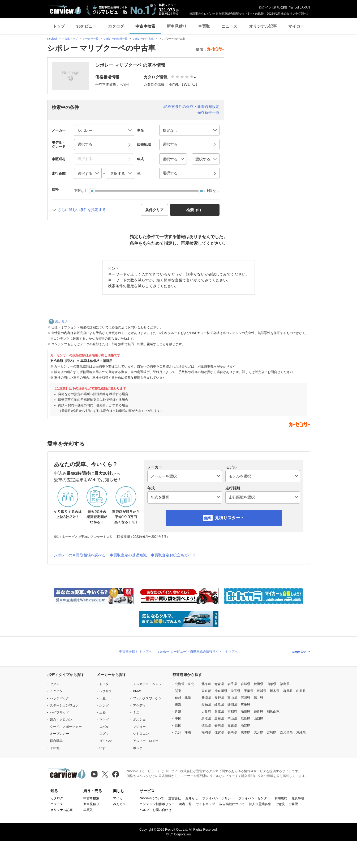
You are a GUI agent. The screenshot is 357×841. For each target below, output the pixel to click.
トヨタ (104, 684)
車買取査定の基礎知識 (128, 555)
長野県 (219, 698)
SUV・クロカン (61, 719)
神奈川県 (220, 691)
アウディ (139, 705)
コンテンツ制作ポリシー (157, 804)
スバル (104, 727)
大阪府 (206, 711)
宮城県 (245, 684)
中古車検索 (145, 26)
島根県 (219, 718)
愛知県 (206, 705)
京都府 (232, 711)
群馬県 (288, 691)
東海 (178, 705)
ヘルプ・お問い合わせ (155, 810)
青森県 (219, 684)
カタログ (116, 26)
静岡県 (232, 705)
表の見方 (58, 322)
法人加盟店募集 (260, 804)
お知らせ (191, 798)
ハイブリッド (59, 712)
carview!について (152, 798)
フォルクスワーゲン (147, 698)
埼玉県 (235, 691)
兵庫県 (219, 711)
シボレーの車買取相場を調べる (80, 555)
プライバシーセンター (254, 798)
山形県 (271, 684)
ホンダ (104, 705)
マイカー (296, 26)
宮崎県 (271, 732)
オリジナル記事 (263, 26)
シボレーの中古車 (143, 38)
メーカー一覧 (90, 38)
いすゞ (104, 748)
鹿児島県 (286, 732)
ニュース (229, 26)
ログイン (265, 7)
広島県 (245, 718)
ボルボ (138, 748)
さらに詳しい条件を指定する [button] (82, 210)
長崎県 (232, 732)
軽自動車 (56, 741)
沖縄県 (301, 732)
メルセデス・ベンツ (147, 684)
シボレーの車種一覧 (115, 38)
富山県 (232, 698)
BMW (137, 691)
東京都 (206, 691)
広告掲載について (232, 804)
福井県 (258, 698)
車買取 (204, 26)
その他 (54, 748)
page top (299, 651)
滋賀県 (245, 711)
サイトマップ (205, 804)
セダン (54, 684)
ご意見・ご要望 (287, 804)
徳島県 (206, 725)
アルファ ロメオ (145, 741)
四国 (178, 725)
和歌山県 (273, 711)
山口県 (258, 718)
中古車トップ (70, 38)
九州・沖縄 (183, 732)
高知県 (245, 725)
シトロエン (141, 734)
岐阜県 (219, 705)
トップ (59, 26)
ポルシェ (139, 719)
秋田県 (258, 684)
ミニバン (56, 691)
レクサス (105, 691)
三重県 (245, 705)
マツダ (104, 719)
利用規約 (280, 798)
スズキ (104, 734)
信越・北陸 (183, 698)
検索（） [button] (194, 210)
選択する (170, 173)
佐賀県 (219, 732)
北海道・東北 (184, 684)
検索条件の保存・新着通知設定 (193, 106)
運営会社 (174, 798)
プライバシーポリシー (218, 798)
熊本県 (245, 732)
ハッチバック (59, 698)
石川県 (245, 698)
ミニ (136, 712)
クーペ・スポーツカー (66, 727)
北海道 (206, 684)
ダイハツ (105, 741)
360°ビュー (86, 26)
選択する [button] (85, 144)
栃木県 (274, 691)
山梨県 (301, 691)
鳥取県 (206, 718)
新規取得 (279, 7)
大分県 (258, 732)
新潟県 (206, 698)
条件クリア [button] (154, 210)
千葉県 (248, 691)
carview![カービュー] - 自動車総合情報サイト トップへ (198, 651)
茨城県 (261, 691)
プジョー (139, 727)
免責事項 (297, 798)
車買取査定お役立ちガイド (173, 555)
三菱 (102, 712)
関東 (178, 691)
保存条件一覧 (208, 112)
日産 (102, 698)
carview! (52, 38)
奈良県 (258, 711)
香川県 (219, 725)
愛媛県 (232, 725)
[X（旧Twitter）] (105, 774)
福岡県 (206, 732)
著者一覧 (185, 804)
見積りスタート (229, 517)
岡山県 (232, 718)
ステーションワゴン (64, 705)
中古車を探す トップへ (135, 651)
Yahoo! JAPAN (299, 7)
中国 (178, 718)
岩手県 (232, 684)
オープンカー (59, 734)
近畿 (178, 711)
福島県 (285, 684)
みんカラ (119, 804)
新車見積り (177, 26)
